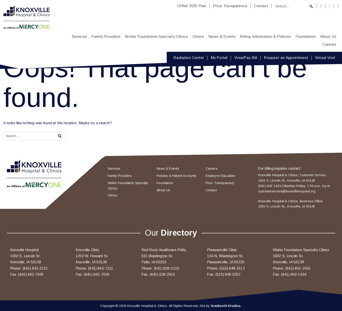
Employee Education (220, 176)
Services (79, 36)
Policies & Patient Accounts (176, 176)
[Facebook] (321, 6)
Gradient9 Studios (226, 306)
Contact (261, 6)
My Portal (219, 58)
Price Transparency (230, 6)
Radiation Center (188, 58)
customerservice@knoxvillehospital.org (286, 191)
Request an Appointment (286, 58)
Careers (329, 44)
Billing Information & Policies (265, 36)
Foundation (306, 36)
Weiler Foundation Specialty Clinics (156, 36)
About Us (328, 36)
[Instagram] (329, 6)
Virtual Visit (325, 58)
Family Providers (106, 36)
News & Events (222, 36)
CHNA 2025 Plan (191, 6)
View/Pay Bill (245, 58)
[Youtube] (338, 6)
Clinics (198, 36)
